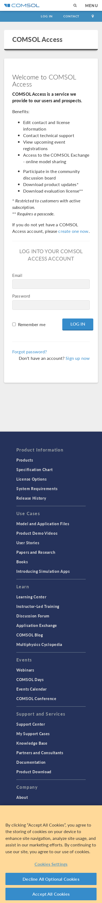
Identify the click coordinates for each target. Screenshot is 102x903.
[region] (51, 854)
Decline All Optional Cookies (51, 879)
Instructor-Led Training (37, 606)
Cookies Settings (51, 864)
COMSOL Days (30, 679)
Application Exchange (36, 625)
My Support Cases (33, 733)
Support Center (30, 724)
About (22, 797)
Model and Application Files (42, 523)
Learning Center (31, 596)
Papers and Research (35, 552)
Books (22, 561)
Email (17, 275)
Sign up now (78, 358)
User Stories (27, 542)
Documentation (31, 762)
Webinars (25, 670)
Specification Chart (34, 469)
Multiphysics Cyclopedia (39, 644)
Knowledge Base (32, 743)
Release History (31, 498)
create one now (73, 231)
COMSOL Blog (29, 635)
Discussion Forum (33, 616)
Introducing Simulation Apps (43, 571)
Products (24, 460)
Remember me (31, 324)
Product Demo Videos (36, 533)
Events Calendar (31, 689)
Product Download (33, 771)
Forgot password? (29, 351)
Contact (71, 16)
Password (21, 296)
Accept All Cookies (51, 894)
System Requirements (36, 488)
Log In (46, 16)
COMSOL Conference (36, 698)
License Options (31, 479)
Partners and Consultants (39, 752)
